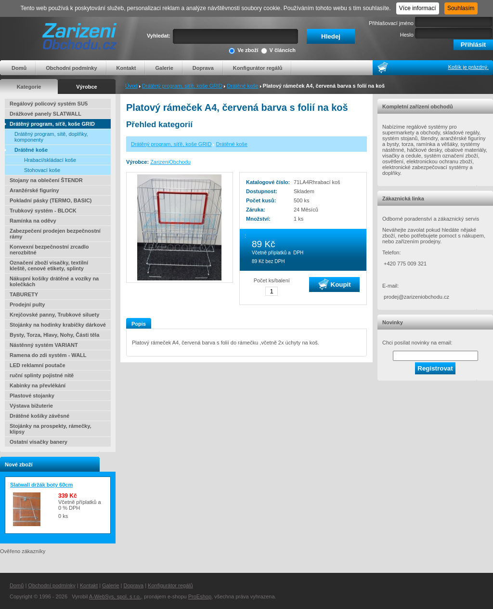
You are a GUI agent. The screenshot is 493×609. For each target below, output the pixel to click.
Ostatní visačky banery (38, 442)
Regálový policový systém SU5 (49, 103)
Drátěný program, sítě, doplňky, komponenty (51, 137)
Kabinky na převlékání (37, 385)
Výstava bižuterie (31, 406)
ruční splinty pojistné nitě (42, 375)
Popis (138, 324)
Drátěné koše (242, 86)
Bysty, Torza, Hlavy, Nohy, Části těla (54, 335)
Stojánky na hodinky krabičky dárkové (58, 325)
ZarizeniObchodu (170, 162)
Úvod (131, 86)
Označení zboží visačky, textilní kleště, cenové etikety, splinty (49, 265)
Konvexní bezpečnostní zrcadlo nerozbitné (49, 249)
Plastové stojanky (32, 395)
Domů (19, 68)
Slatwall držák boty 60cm (41, 485)
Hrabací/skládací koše (50, 160)
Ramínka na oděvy (33, 221)
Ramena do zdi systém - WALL (48, 355)
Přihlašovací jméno (391, 23)
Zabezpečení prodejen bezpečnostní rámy (55, 233)
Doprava (203, 68)
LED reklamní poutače (37, 365)
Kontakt (126, 68)
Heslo (407, 35)
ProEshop (199, 596)
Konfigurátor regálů (258, 68)
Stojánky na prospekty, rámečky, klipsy (50, 429)
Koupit (334, 284)
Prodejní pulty (27, 304)
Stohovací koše (42, 170)
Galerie (164, 68)
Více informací (417, 8)
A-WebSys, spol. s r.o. (115, 596)
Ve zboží (243, 50)
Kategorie (29, 87)
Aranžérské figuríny (34, 190)
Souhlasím (461, 8)
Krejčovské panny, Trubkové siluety (54, 315)
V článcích (278, 50)
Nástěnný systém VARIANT (44, 345)
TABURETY (24, 294)
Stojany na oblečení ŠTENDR (46, 180)
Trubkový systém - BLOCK (43, 210)
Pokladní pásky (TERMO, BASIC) (51, 200)
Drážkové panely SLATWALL (45, 114)
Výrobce (86, 87)
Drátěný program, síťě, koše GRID (182, 86)
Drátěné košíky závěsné (39, 416)
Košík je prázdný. (468, 67)
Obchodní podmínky (71, 68)
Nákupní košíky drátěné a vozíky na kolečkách (54, 281)
